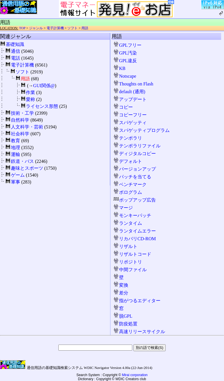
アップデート (130, 99)
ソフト (72, 28)
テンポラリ (127, 138)
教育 (15, 140)
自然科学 (20, 120)
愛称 (30, 99)
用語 (84, 28)
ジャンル (36, 28)
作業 (30, 92)
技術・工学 (22, 113)
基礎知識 (15, 44)
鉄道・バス (22, 161)
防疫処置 (125, 323)
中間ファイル (130, 269)
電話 (15, 58)
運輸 (15, 154)
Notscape (124, 76)
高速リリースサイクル (139, 331)
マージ (123, 207)
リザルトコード (132, 254)
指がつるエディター (136, 300)
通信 (15, 51)
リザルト (125, 246)
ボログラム (127, 192)
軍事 (15, 181)
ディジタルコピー (134, 153)
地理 (15, 147)
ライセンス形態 (42, 106)
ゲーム (18, 175)
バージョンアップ (134, 169)
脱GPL (122, 316)
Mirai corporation (135, 375)
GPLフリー (127, 45)
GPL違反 (125, 60)
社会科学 (20, 133)
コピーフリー (130, 114)
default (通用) (129, 91)
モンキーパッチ (132, 215)
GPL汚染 (125, 52)
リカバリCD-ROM (134, 238)
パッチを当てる (132, 176)
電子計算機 (55, 28)
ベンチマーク (130, 184)
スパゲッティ (130, 122)
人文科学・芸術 (27, 126)
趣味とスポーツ (27, 168)
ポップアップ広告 (134, 200)
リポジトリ (127, 261)
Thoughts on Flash (133, 83)
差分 (120, 292)
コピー (123, 107)
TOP (22, 28)
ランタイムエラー (134, 230)
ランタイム (127, 223)
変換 (120, 285)
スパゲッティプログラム (141, 130)
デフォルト (127, 161)
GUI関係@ (44, 85)
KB (119, 68)
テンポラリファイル (136, 145)
